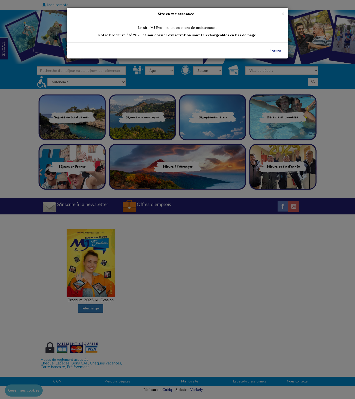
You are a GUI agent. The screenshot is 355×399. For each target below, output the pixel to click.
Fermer (275, 50)
